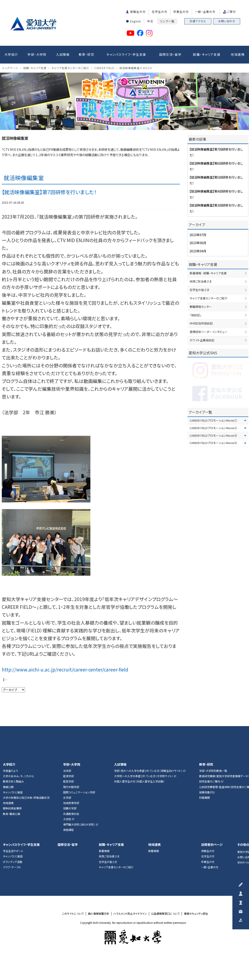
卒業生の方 (181, 12)
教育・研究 (86, 54)
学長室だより (10, 771)
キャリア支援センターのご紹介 (208, 298)
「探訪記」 (195, 315)
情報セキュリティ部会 (196, 913)
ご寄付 (231, 12)
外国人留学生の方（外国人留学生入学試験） (139, 781)
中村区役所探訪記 (201, 323)
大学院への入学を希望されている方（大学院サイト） (143, 776)
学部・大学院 (36, 54)
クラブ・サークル (12, 867)
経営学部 (68, 781)
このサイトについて (73, 913)
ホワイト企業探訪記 (202, 340)
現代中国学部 (71, 787)
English (135, 21)
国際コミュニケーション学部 (79, 792)
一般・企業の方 (205, 12)
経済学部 (68, 776)
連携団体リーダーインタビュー (209, 332)
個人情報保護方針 (98, 913)
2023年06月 (197, 242)
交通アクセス (198, 21)
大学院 (67, 819)
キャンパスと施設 (13, 792)
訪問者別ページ (212, 844)
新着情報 (104, 851)
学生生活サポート (13, 851)
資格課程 (68, 830)
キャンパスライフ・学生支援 (126, 54)
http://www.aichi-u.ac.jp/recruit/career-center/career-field (65, 669)
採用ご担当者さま (201, 281)
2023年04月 (197, 251)
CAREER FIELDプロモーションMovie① (213, 420)
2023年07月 (197, 234)
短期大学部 (69, 808)
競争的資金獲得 (12, 808)
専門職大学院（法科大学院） (79, 824)
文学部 (67, 797)
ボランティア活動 (12, 862)
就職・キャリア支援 (206, 54)
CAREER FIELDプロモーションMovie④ (213, 443)
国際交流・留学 (170, 54)
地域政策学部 (71, 803)
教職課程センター (201, 307)
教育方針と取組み (13, 781)
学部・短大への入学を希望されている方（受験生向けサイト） (148, 771)
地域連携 (238, 54)
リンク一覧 (167, 21)
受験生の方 (138, 12)
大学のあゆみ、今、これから (18, 776)
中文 (150, 21)
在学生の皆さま (199, 290)
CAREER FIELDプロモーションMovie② (213, 428)
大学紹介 (11, 54)
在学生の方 (159, 12)
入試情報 (63, 54)
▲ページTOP (241, 718)
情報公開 (8, 787)
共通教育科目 (71, 814)
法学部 (67, 771)
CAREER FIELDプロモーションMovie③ (213, 435)
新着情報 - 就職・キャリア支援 (208, 273)
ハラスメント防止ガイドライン (130, 913)
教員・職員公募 (11, 814)
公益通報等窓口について (165, 913)
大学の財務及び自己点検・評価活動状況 (26, 797)
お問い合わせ (226, 21)
